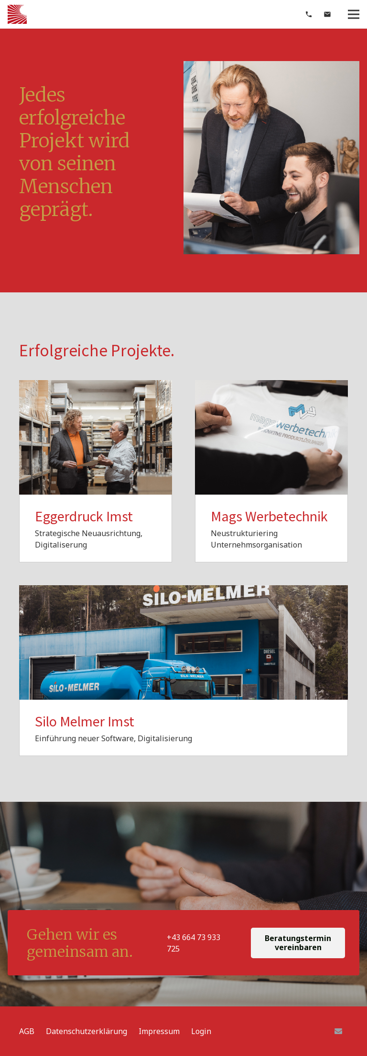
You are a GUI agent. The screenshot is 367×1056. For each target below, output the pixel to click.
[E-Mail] (338, 1031)
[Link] (17, 14)
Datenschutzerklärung (86, 1031)
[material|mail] (327, 14)
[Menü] (354, 14)
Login (201, 1031)
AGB (26, 1031)
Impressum (159, 1031)
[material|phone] (309, 14)
